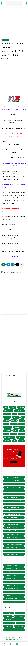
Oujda (14, 430)
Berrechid (6, 410)
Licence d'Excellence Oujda (11, 531)
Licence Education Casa (10, 572)
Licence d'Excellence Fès (10, 497)
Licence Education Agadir (10, 565)
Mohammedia (17, 427)
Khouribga (14, 420)
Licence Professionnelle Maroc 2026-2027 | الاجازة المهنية (16, 638)
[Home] (4, 644)
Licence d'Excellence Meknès (11, 517)
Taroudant (6, 441)
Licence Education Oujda (10, 595)
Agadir (5, 407)
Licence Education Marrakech (11, 585)
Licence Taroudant (9, 630)
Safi (5, 434)
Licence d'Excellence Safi (10, 537)
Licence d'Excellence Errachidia (12, 494)
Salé (12, 434)
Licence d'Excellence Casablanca (12, 487)
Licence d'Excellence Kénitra (11, 507)
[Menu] (17, 644)
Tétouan (21, 441)
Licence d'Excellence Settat (11, 541)
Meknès (6, 427)
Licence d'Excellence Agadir (11, 477)
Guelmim (6, 420)
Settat (20, 434)
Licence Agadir (8, 613)
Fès (22, 417)
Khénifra (21, 420)
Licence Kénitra (18, 616)
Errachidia (6, 417)
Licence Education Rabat (10, 599)
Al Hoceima (21, 407)
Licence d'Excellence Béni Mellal (12, 484)
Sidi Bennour (7, 437)
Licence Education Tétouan (11, 602)
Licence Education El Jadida (11, 575)
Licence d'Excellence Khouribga (12, 504)
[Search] (11, 644)
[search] (25, 3)
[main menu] (2, 3)
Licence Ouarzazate (9, 623)
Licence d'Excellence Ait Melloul (12, 481)
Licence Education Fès (9, 578)
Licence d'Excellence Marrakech (12, 514)
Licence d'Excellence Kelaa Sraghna (13, 501)
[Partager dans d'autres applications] (22, 264)
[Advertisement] (14, 24)
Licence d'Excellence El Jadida (12, 491)
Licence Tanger (19, 626)
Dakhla (14, 414)
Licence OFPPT (8, 620)
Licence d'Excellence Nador (11, 524)
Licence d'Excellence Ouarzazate (12, 527)
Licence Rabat (20, 623)
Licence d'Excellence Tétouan (11, 554)
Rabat (21, 430)
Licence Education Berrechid (11, 568)
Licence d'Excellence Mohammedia (13, 521)
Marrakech (21, 424)
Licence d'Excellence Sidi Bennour (13, 544)
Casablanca (5, 40)
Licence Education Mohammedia (12, 592)
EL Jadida (21, 414)
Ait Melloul (12, 407)
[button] (8, 264)
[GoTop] (23, 644)
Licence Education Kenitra (10, 582)
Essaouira (15, 417)
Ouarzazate (7, 430)
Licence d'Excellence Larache (11, 511)
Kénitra (6, 424)
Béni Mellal (18, 410)
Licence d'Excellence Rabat (11, 534)
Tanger (18, 437)
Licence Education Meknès (11, 588)
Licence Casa (19, 613)
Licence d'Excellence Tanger (11, 547)
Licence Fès (7, 616)
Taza (14, 441)
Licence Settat (7, 626)
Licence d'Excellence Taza (10, 551)
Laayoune (13, 424)
